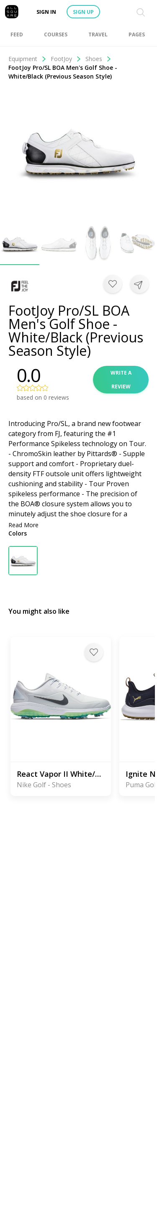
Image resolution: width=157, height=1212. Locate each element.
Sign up (83, 11)
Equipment (27, 59)
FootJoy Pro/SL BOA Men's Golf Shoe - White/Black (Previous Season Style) (62, 72)
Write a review (121, 379)
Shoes (98, 59)
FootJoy (66, 59)
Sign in (46, 11)
